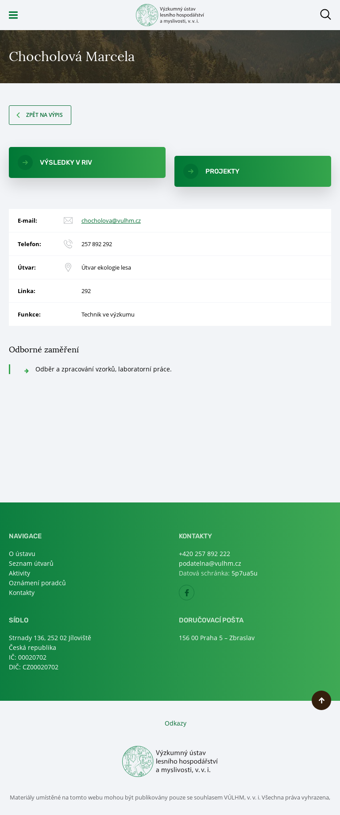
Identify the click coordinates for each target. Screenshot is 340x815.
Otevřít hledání (325, 14)
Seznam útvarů (31, 563)
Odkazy (175, 723)
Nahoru (321, 700)
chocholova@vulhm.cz (111, 220)
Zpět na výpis (44, 115)
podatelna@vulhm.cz (210, 563)
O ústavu (22, 553)
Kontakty (22, 592)
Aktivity (19, 573)
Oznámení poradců (37, 583)
